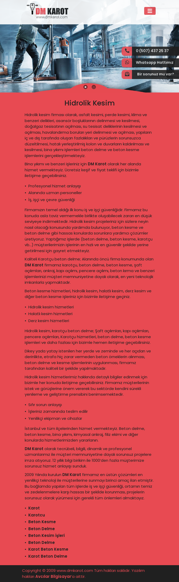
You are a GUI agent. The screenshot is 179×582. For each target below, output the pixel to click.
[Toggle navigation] (150, 11)
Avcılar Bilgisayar (53, 576)
